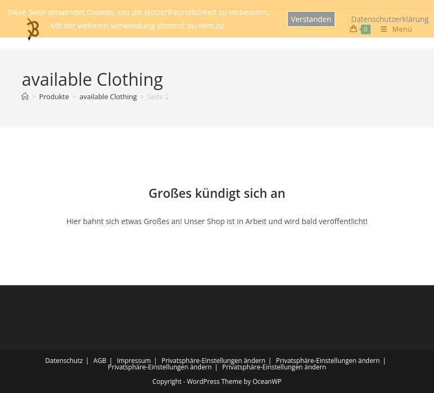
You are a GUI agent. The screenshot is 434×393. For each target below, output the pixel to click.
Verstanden (311, 19)
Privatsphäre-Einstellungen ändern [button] (213, 360)
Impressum (134, 360)
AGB (99, 360)
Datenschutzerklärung (390, 19)
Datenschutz (64, 360)
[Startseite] (24, 96)
